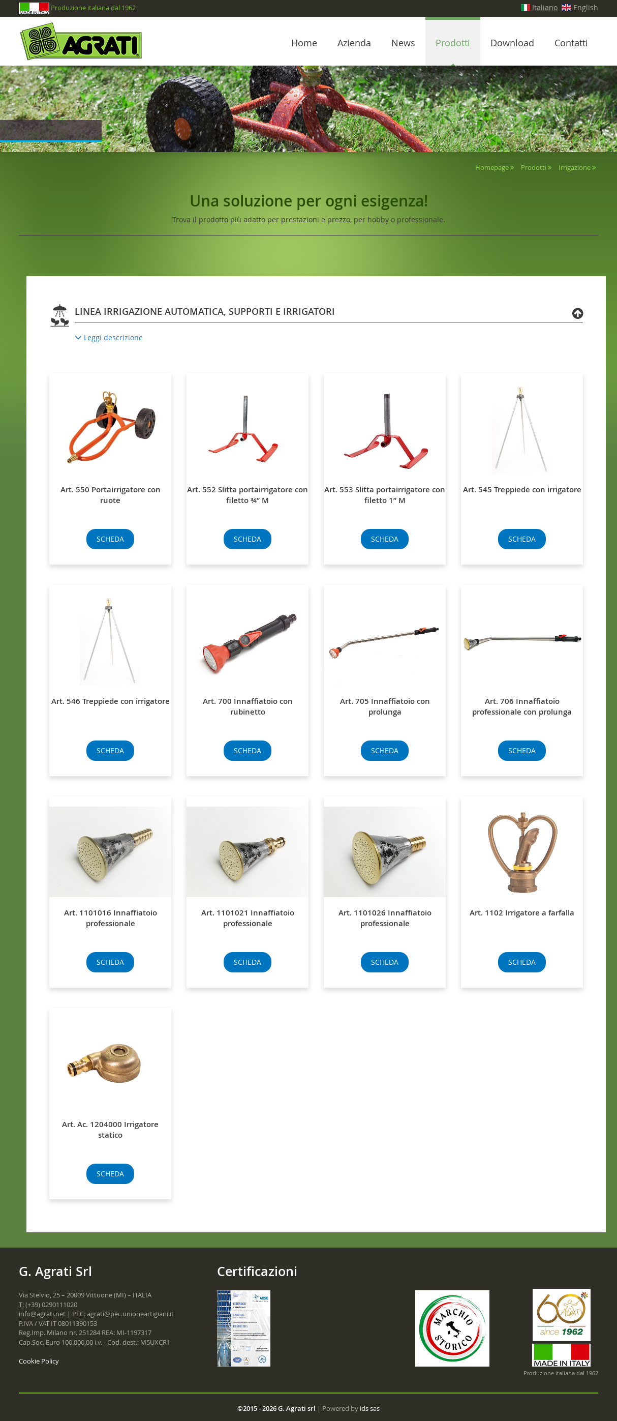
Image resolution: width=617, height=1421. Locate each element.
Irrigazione (575, 167)
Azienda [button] (354, 43)
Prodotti (453, 43)
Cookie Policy (39, 1361)
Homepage (492, 167)
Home (304, 43)
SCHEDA (110, 539)
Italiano (539, 7)
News (403, 43)
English (580, 7)
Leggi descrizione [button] (109, 337)
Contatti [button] (571, 43)
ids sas (370, 1408)
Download (512, 43)
